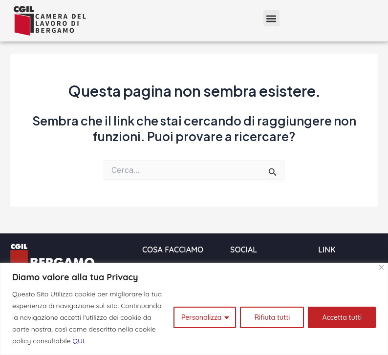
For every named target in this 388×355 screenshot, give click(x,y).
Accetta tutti (342, 317)
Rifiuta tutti (272, 317)
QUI (78, 340)
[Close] (381, 267)
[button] (271, 18)
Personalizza (201, 317)
